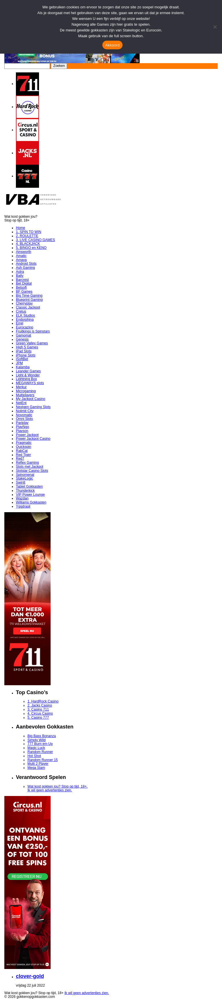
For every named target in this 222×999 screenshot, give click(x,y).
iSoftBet (22, 359)
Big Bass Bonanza (41, 736)
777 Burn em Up (40, 744)
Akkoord (112, 45)
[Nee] (215, 27)
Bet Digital (24, 283)
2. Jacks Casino (39, 705)
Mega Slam (36, 768)
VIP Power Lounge (30, 495)
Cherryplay (24, 303)
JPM (19, 363)
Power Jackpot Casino (33, 439)
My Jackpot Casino (30, 399)
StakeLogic (24, 478)
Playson (22, 431)
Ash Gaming (25, 268)
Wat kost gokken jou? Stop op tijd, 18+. (57, 786)
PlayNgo (22, 427)
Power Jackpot (27, 435)
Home (20, 228)
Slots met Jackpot (29, 467)
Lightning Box (26, 379)
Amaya (21, 260)
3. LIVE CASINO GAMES (35, 240)
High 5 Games (27, 347)
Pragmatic (24, 443)
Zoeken (59, 66)
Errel (19, 323)
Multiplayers (25, 395)
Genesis (22, 339)
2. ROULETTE (27, 236)
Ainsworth (23, 252)
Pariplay (22, 423)
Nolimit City (25, 411)
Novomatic (24, 415)
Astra (20, 272)
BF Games (24, 292)
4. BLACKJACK (28, 244)
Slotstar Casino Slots (32, 471)
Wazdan (22, 498)
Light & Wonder (28, 375)
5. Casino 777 (38, 718)
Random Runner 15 (42, 760)
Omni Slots (24, 419)
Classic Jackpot (28, 307)
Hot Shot (34, 756)
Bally (19, 276)
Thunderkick (25, 491)
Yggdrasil (23, 506)
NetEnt (21, 403)
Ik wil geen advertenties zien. (49, 790)
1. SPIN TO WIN (28, 232)
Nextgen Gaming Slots (33, 407)
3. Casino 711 (38, 709)
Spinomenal (25, 475)
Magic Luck (36, 748)
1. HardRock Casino (42, 701)
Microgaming (26, 391)
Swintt (20, 482)
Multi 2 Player (38, 764)
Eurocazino (24, 327)
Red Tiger (23, 455)
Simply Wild (36, 740)
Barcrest (22, 280)
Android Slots (26, 264)
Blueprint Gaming (29, 300)
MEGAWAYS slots (30, 383)
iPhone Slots (25, 355)
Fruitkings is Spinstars (33, 331)
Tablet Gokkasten (29, 487)
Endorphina (25, 320)
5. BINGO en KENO (31, 248)
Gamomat (23, 335)
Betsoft (21, 288)
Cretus (21, 311)
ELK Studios (25, 315)
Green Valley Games (32, 343)
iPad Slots (24, 351)
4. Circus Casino (40, 713)
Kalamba (22, 367)
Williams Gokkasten (31, 502)
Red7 (20, 459)
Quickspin (23, 447)
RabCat (22, 451)
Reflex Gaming (27, 463)
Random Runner (40, 752)
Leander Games (28, 371)
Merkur (21, 387)
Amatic (21, 256)
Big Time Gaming (29, 296)
